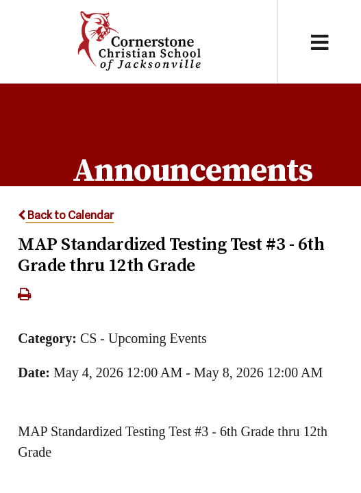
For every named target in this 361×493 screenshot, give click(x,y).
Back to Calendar (66, 215)
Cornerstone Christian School (138, 42)
